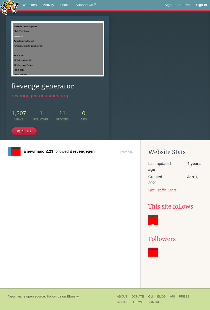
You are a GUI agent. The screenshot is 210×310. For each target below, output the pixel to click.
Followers (162, 239)
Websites (29, 5)
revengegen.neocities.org (39, 95)
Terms (138, 302)
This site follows (170, 206)
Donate (138, 296)
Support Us (86, 5)
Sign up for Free (177, 5)
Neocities (15, 296)
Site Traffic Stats (162, 190)
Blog (161, 296)
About (122, 296)
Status (122, 302)
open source (35, 296)
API (172, 296)
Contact (154, 302)
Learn (64, 5)
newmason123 (38, 151)
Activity (48, 5)
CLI (150, 296)
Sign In (201, 5)
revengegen (82, 151)
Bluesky (73, 296)
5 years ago (125, 151)
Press (184, 296)
